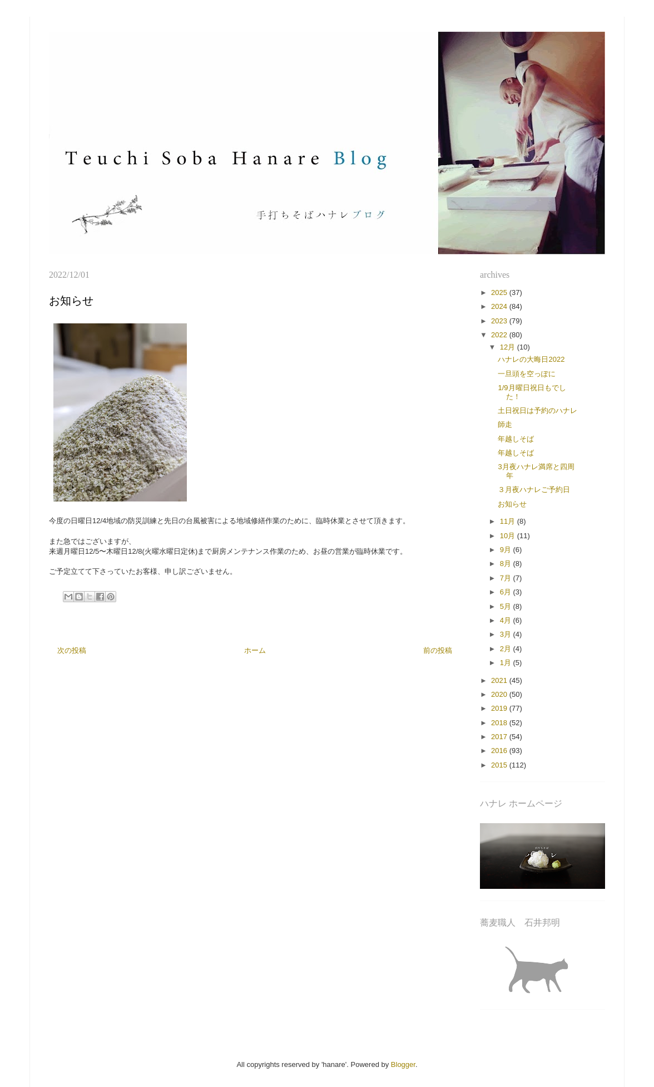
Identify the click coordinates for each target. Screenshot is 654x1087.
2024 (500, 306)
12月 (508, 347)
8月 (506, 563)
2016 (500, 750)
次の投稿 (71, 650)
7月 (506, 578)
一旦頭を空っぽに (527, 374)
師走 (505, 424)
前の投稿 (437, 650)
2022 (500, 335)
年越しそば (516, 439)
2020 (500, 694)
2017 (500, 736)
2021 (500, 680)
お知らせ (512, 504)
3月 (506, 634)
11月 (508, 521)
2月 (506, 649)
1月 (506, 662)
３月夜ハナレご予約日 (534, 489)
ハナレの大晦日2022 (531, 359)
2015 (500, 765)
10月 (508, 536)
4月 (506, 620)
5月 (506, 606)
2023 (500, 321)
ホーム (255, 650)
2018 (500, 723)
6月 (506, 592)
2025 (500, 292)
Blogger (403, 1064)
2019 (500, 708)
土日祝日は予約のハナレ (537, 410)
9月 (506, 549)
